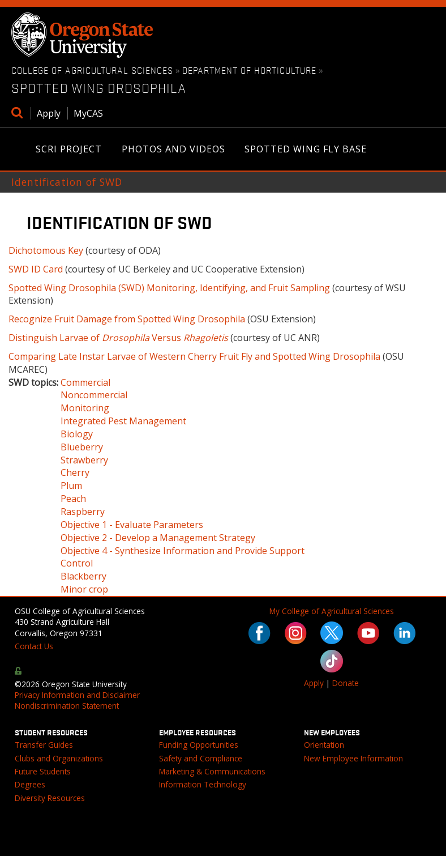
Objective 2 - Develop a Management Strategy (158, 537)
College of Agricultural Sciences (92, 69)
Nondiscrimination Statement (67, 705)
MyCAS (88, 113)
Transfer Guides (44, 744)
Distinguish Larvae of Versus (118, 337)
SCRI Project (69, 150)
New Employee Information (353, 758)
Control (77, 563)
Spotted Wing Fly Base (306, 149)
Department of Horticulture (249, 69)
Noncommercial (94, 395)
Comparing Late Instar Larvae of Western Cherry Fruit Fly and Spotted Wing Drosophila (194, 356)
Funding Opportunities (198, 744)
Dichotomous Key (45, 250)
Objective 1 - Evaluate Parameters (132, 524)
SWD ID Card (35, 269)
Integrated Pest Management (123, 421)
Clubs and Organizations (59, 758)
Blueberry (82, 447)
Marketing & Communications (212, 771)
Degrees (30, 784)
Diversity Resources (50, 798)
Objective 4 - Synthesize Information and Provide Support (183, 550)
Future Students (43, 771)
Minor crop (84, 589)
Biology (77, 434)
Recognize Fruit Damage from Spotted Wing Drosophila (126, 319)
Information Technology (202, 784)
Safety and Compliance (200, 758)
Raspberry (83, 511)
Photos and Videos (173, 150)
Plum (71, 485)
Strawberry (84, 460)
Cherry (75, 472)
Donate (345, 683)
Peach (73, 498)
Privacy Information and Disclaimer (77, 694)
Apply (49, 113)
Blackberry (83, 576)
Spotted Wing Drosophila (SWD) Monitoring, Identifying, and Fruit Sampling (169, 288)
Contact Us (34, 646)
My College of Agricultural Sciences (331, 611)
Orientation (324, 744)
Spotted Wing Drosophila (98, 88)
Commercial (85, 382)
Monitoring (85, 408)
